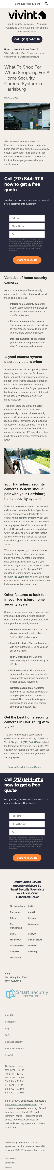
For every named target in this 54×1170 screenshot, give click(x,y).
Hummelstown (35, 940)
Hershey (32, 918)
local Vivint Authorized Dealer (21, 1104)
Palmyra (32, 934)
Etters (13, 918)
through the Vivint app (16, 577)
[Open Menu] (4, 4)
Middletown (15, 940)
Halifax (31, 906)
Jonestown (33, 924)
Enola (13, 934)
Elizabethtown (17, 946)
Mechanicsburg (17, 906)
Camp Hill (14, 951)
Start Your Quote (27, 259)
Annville (32, 912)
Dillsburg (32, 951)
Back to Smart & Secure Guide (22, 767)
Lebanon (32, 946)
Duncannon (15, 912)
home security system (24, 518)
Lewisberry (15, 957)
